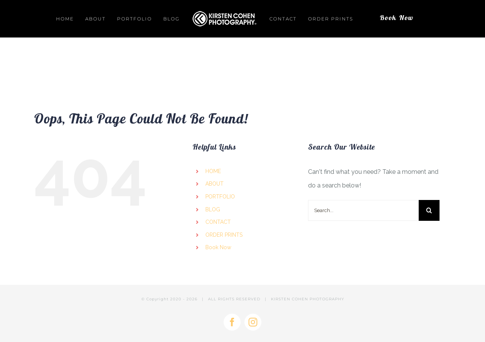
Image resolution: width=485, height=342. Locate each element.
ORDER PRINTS (223, 235)
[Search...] (363, 210)
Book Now (218, 247)
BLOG (212, 209)
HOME (213, 171)
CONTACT (218, 222)
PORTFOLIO (220, 197)
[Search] (429, 210)
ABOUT (214, 184)
